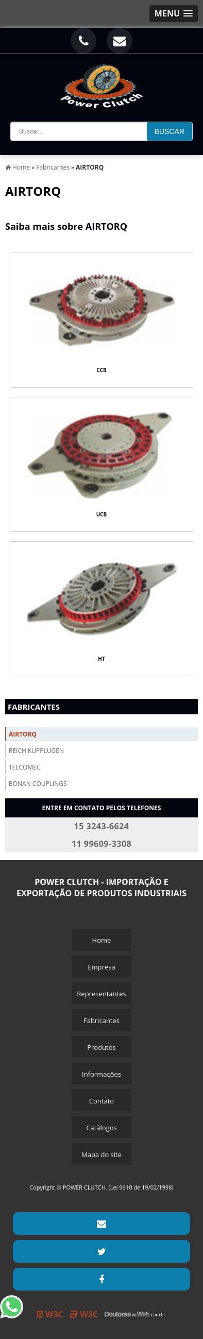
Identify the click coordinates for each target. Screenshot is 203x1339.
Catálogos (101, 1127)
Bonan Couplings (38, 783)
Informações (101, 1074)
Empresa (101, 967)
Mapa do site (101, 1154)
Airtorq (23, 734)
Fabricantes (34, 706)
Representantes (101, 993)
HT (101, 658)
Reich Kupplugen (36, 750)
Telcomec (24, 767)
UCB (101, 514)
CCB (101, 370)
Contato (101, 1101)
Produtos (101, 1047)
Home (101, 940)
